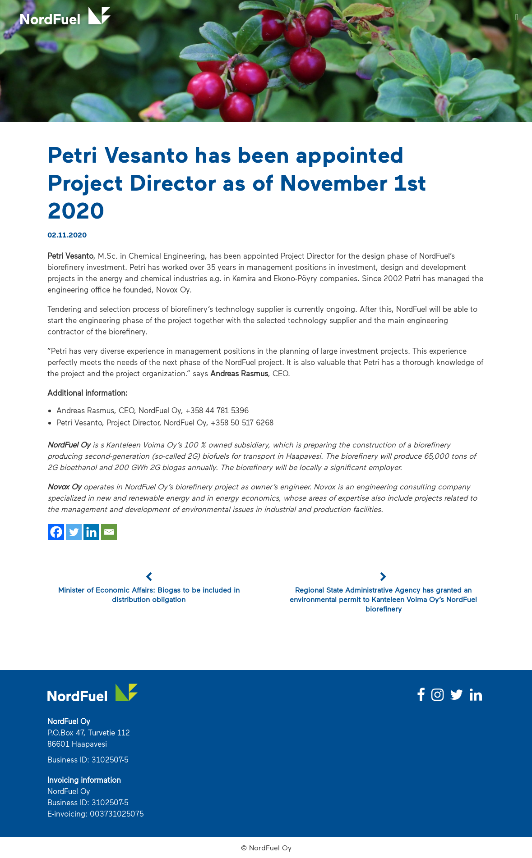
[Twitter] (74, 532)
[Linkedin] (91, 532)
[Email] (109, 532)
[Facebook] (56, 532)
